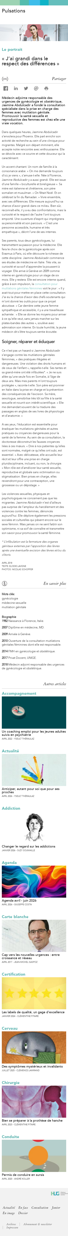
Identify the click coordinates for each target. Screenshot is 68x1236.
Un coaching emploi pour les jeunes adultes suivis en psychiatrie (34, 733)
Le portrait (12, 49)
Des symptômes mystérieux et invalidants (32, 1066)
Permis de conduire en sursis (23, 1174)
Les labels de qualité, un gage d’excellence (33, 1012)
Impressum (12, 1227)
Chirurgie (11, 1082)
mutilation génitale (14, 607)
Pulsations (13, 11)
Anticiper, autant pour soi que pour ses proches (30, 790)
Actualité (10, 751)
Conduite (10, 1136)
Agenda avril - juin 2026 (19, 900)
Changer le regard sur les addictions (28, 846)
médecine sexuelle (14, 603)
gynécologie (10, 598)
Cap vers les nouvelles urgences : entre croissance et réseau (31, 956)
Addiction (11, 808)
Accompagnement (19, 693)
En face (23, 1208)
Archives (11, 1224)
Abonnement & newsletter (37, 1224)
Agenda (9, 862)
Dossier (23, 1213)
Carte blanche (15, 916)
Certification (13, 974)
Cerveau (10, 1028)
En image (9, 1213)
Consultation (40, 1208)
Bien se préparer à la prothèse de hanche (32, 1120)
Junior (56, 1208)
